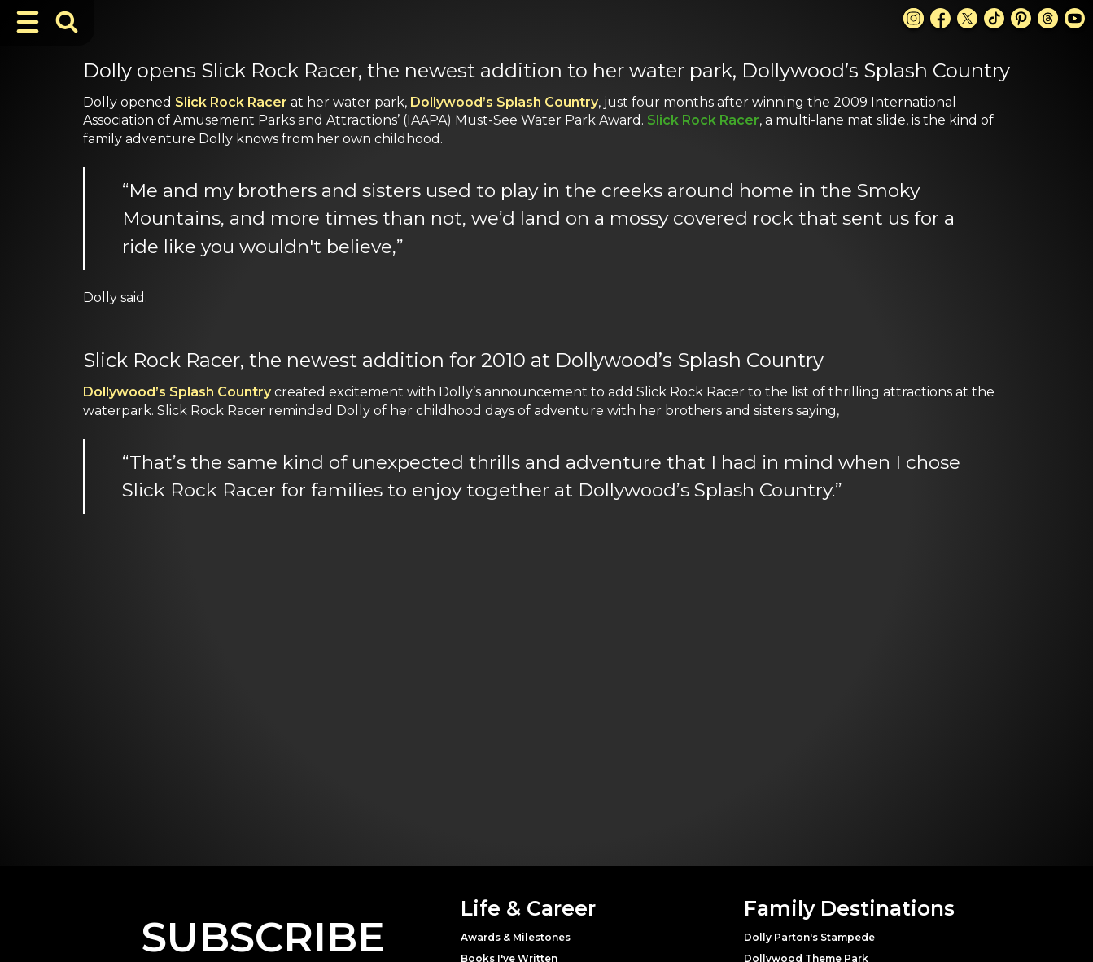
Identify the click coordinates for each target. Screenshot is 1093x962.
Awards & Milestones (516, 937)
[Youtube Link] (1075, 18)
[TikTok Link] (994, 18)
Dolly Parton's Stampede (809, 937)
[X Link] (967, 18)
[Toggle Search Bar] (66, 22)
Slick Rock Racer (231, 102)
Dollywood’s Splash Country (504, 102)
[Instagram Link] (913, 18)
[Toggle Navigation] (27, 22)
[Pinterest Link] (1021, 18)
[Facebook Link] (940, 18)
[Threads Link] (1048, 18)
